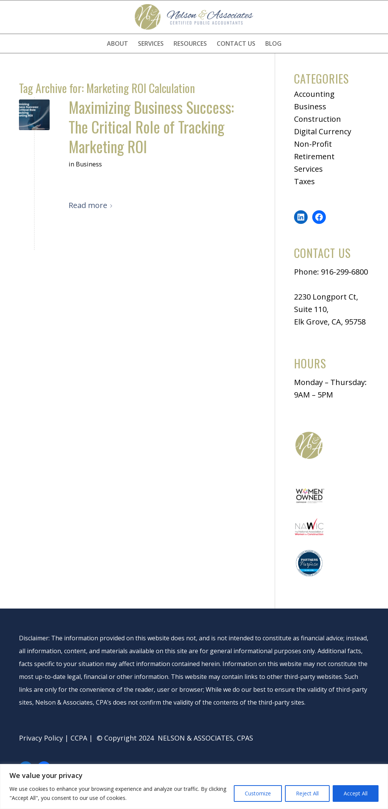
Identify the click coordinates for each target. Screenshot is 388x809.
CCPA (78, 737)
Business (89, 164)
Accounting (314, 94)
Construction (317, 119)
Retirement (314, 156)
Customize (258, 793)
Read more (92, 205)
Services (308, 169)
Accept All (356, 793)
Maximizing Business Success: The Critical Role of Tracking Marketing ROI (151, 127)
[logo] (194, 17)
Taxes (304, 181)
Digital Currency (322, 131)
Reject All (307, 793)
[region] (194, 786)
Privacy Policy (41, 737)
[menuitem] (117, 43)
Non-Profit (313, 144)
